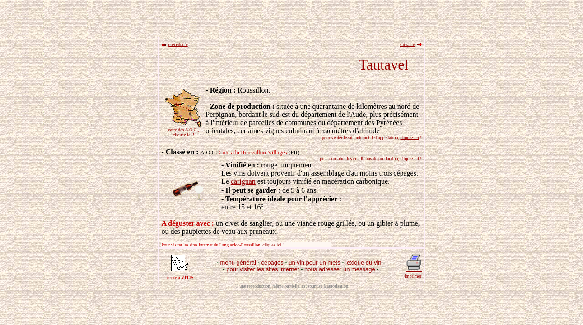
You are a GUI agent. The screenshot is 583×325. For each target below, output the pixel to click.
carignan (243, 181)
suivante (407, 44)
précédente (177, 44)
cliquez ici (182, 134)
